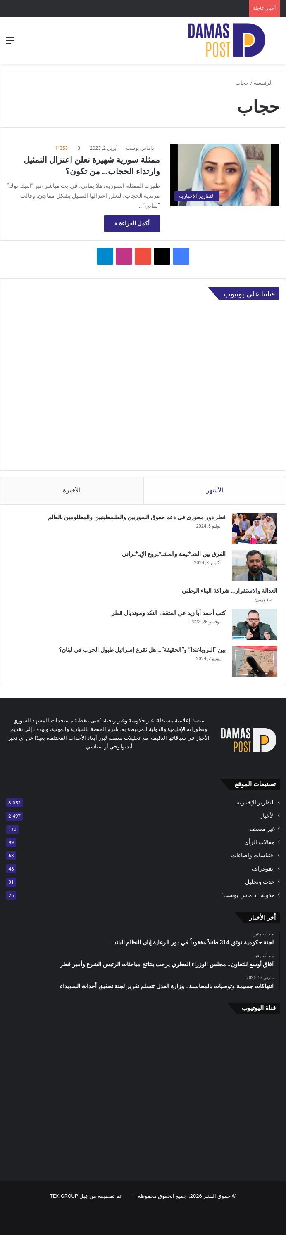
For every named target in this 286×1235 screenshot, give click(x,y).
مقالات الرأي (259, 842)
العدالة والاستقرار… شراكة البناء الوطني (229, 590)
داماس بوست (140, 148)
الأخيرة (72, 490)
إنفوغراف (263, 868)
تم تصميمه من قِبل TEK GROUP (86, 1196)
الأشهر (214, 490)
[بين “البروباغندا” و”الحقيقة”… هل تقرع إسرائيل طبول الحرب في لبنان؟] (254, 661)
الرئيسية (266, 83)
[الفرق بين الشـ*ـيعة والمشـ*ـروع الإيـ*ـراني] (254, 565)
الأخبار (267, 815)
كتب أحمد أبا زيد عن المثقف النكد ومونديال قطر (169, 613)
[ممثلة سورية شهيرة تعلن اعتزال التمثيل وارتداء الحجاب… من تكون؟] (224, 175)
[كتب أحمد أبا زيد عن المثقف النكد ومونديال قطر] (254, 624)
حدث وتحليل (260, 881)
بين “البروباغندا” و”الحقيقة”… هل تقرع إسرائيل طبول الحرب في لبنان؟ (142, 649)
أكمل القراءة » (132, 223)
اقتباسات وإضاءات (253, 855)
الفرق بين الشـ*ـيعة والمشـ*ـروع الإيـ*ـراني (174, 554)
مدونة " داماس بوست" (248, 895)
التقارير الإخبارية (255, 802)
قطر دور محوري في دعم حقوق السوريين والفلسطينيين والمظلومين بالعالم (137, 517)
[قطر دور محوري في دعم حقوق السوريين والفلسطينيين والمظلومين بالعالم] (254, 528)
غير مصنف (262, 829)
